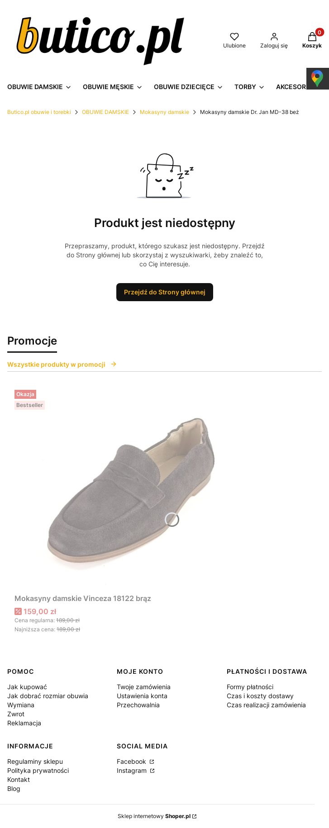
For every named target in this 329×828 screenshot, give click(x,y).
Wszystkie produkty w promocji (62, 364)
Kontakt (18, 779)
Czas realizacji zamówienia (266, 705)
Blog (13, 788)
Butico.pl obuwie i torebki (39, 112)
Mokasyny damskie (164, 112)
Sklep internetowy (154, 816)
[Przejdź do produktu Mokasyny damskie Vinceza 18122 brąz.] (127, 488)
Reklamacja (24, 723)
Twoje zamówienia (144, 687)
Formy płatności (250, 687)
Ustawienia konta (142, 696)
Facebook (132, 761)
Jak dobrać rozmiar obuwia (47, 696)
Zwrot (15, 714)
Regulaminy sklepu (35, 761)
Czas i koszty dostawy (260, 696)
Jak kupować (27, 687)
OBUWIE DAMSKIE (105, 112)
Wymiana (20, 705)
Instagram (132, 770)
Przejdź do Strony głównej (164, 292)
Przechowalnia (138, 705)
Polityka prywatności (38, 770)
